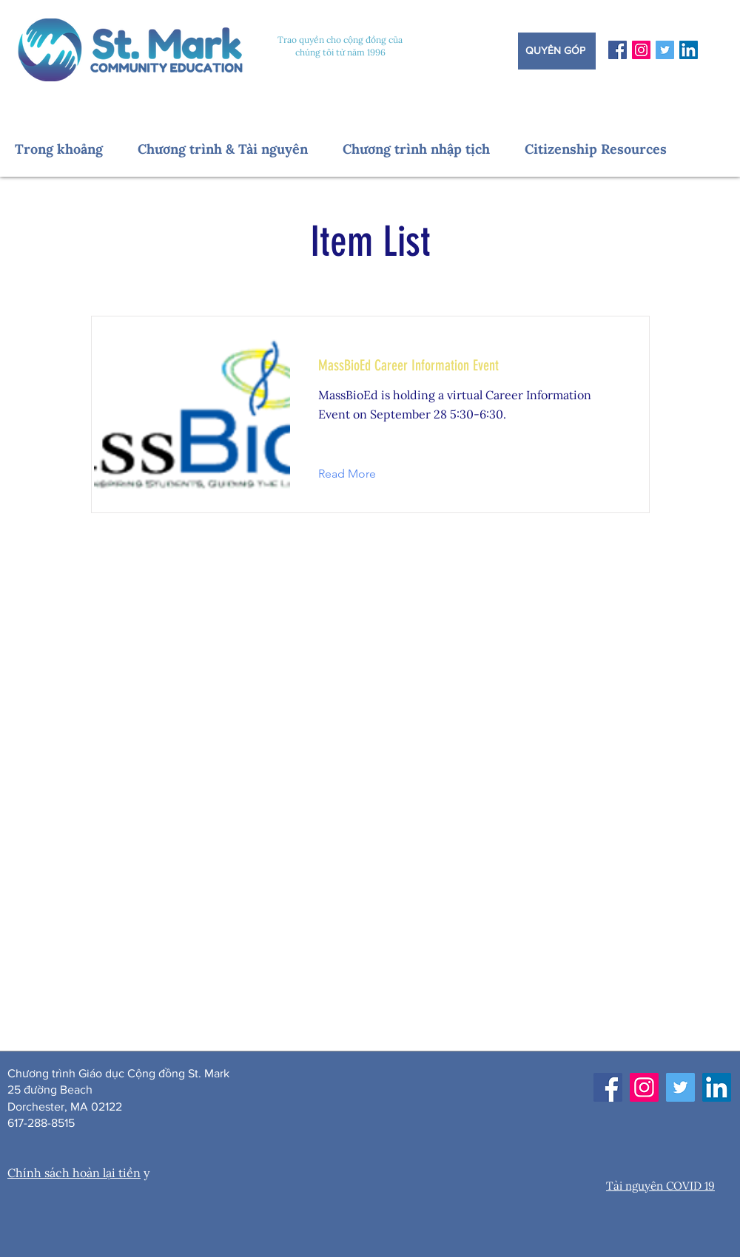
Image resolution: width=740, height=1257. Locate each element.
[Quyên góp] (557, 51)
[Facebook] (617, 50)
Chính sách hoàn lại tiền (74, 1172)
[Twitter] (665, 50)
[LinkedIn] (688, 50)
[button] (68, 149)
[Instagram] (641, 50)
